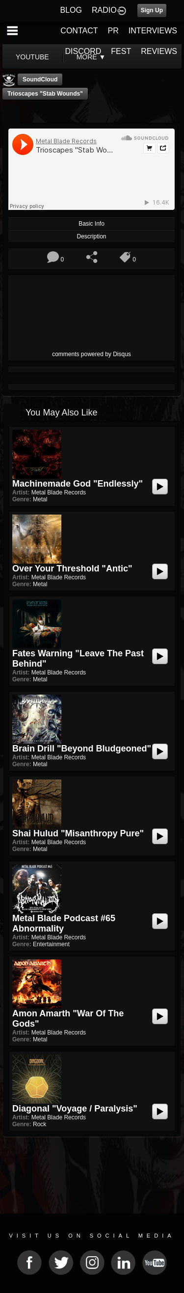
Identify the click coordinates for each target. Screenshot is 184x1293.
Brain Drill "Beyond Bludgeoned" (81, 748)
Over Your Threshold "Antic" (72, 568)
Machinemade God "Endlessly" (77, 484)
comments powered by (91, 354)
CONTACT (79, 30)
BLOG (71, 10)
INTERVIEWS (153, 30)
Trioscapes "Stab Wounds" (45, 93)
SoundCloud (40, 79)
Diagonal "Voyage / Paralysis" (74, 1108)
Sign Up (152, 10)
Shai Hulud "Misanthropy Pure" (78, 833)
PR (112, 30)
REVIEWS (159, 51)
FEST (121, 51)
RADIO (104, 10)
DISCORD (83, 51)
